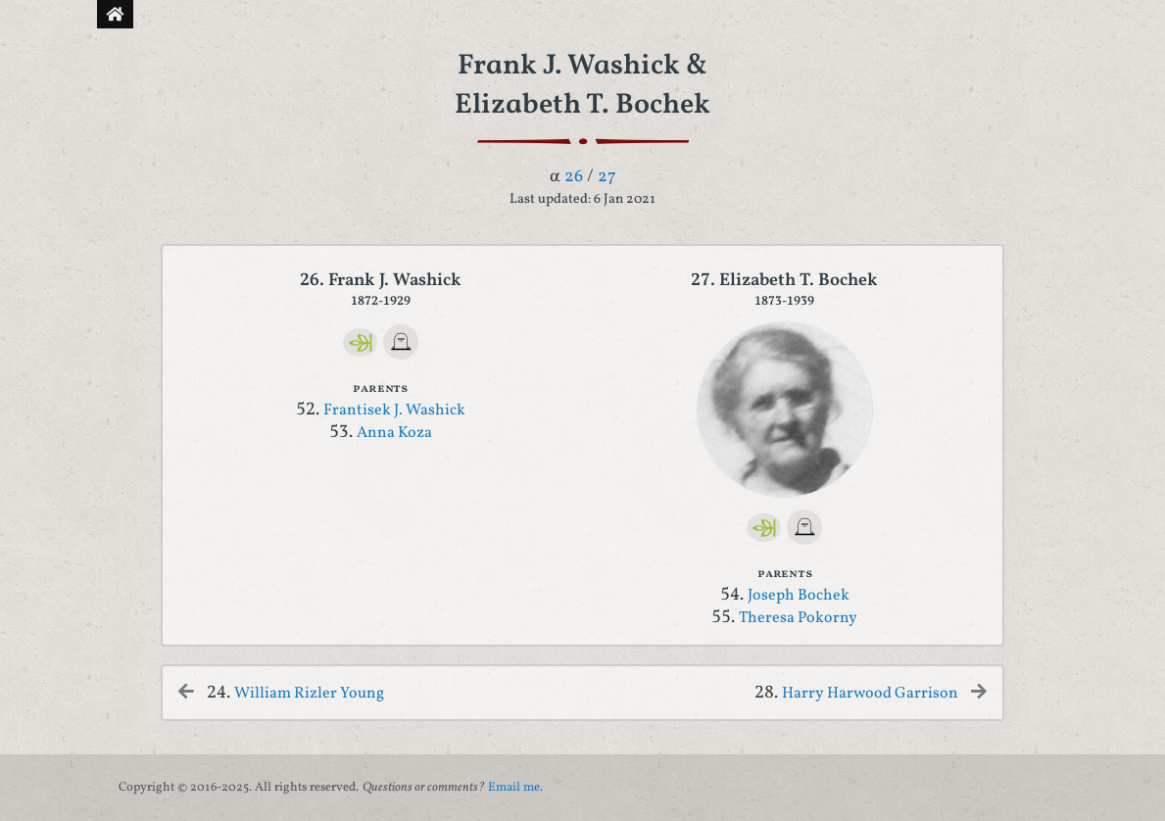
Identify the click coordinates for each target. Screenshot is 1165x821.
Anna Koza (394, 433)
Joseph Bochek (798, 595)
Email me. (515, 788)
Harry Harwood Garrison (870, 693)
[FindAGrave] (400, 342)
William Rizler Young (309, 693)
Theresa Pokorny (798, 618)
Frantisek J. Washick (394, 410)
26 (573, 177)
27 (607, 177)
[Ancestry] (360, 342)
